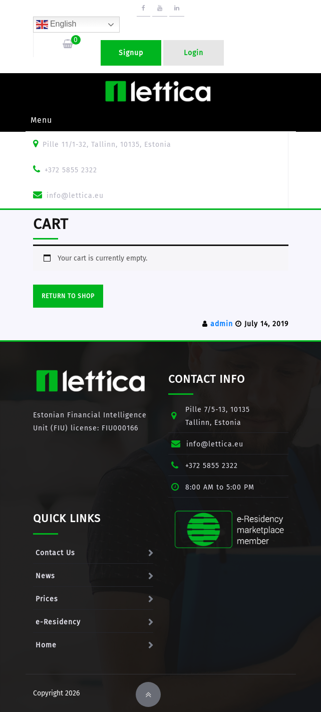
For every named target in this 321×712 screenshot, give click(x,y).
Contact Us (55, 553)
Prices (47, 599)
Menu (41, 120)
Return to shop (68, 296)
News (45, 576)
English (56, 25)
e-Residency (58, 622)
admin (221, 324)
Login (193, 53)
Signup (131, 53)
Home (46, 645)
